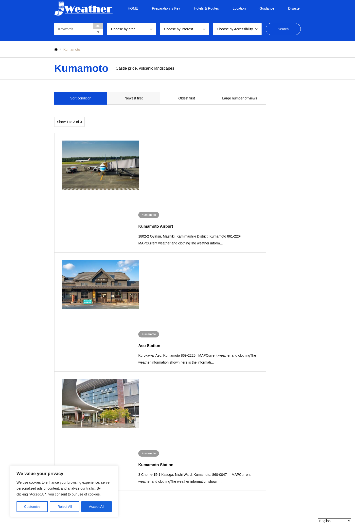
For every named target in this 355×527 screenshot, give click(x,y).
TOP (152, 513)
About (163, 513)
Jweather (266, 502)
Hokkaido (60, 390)
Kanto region (124, 390)
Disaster (294, 8)
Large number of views (239, 98)
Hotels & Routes (206, 8)
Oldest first (186, 98)
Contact (198, 513)
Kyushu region (279, 390)
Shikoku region (249, 390)
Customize (32, 507)
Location (239, 8)
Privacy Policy (179, 513)
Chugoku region (218, 390)
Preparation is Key (166, 8)
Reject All (64, 507)
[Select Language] (334, 520)
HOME (133, 8)
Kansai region (186, 390)
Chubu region (155, 390)
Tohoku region (94, 390)
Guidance (267, 8)
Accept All (96, 507)
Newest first (133, 98)
